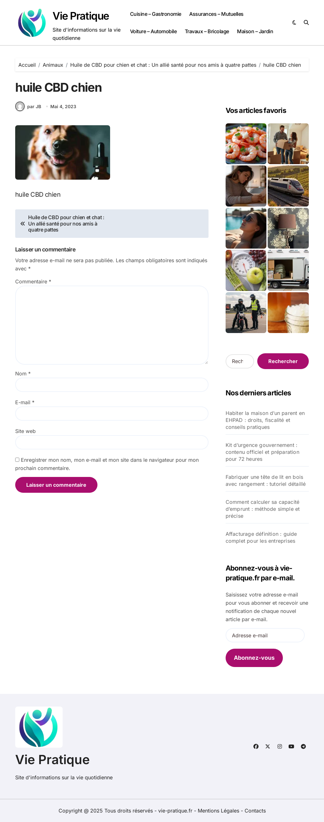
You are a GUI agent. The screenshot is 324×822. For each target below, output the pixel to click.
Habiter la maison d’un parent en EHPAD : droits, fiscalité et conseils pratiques (265, 420)
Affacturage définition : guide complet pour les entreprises (261, 537)
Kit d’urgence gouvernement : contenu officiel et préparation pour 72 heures (262, 452)
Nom (23, 378)
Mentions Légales (219, 810)
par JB (28, 111)
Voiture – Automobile (153, 31)
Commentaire (33, 286)
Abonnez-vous (254, 657)
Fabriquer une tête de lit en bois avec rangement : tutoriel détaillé (266, 480)
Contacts (255, 810)
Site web (25, 436)
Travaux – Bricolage (207, 31)
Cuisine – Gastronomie (155, 14)
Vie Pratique (81, 15)
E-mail (24, 407)
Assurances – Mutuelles (216, 14)
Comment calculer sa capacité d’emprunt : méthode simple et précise (263, 509)
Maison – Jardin (255, 31)
